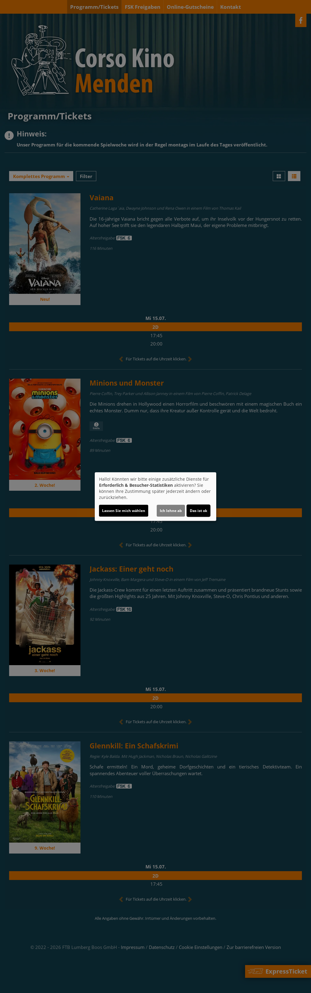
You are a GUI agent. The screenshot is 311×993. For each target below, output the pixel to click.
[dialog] (155, 496)
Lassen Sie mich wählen (123, 510)
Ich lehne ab (171, 510)
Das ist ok (198, 510)
